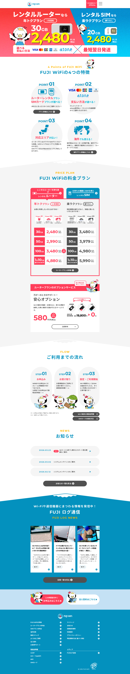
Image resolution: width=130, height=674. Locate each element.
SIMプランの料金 (36, 629)
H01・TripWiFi (35, 656)
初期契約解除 (71, 629)
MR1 (31, 659)
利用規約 (70, 632)
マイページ (70, 622)
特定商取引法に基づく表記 (75, 638)
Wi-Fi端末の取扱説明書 (88, 414)
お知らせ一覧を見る (65, 483)
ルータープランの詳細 (65, 270)
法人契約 (33, 642)
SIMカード (33, 662)
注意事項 (69, 327)
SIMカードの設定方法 (88, 419)
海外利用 (33, 632)
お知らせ (70, 626)
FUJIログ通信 (71, 653)
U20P (32, 653)
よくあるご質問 (35, 638)
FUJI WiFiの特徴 (36, 622)
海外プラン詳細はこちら (83, 152)
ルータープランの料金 (37, 626)
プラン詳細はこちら (47, 112)
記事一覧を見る (65, 580)
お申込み (91, 4)
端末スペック (34, 635)
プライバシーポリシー (74, 635)
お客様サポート (35, 645)
